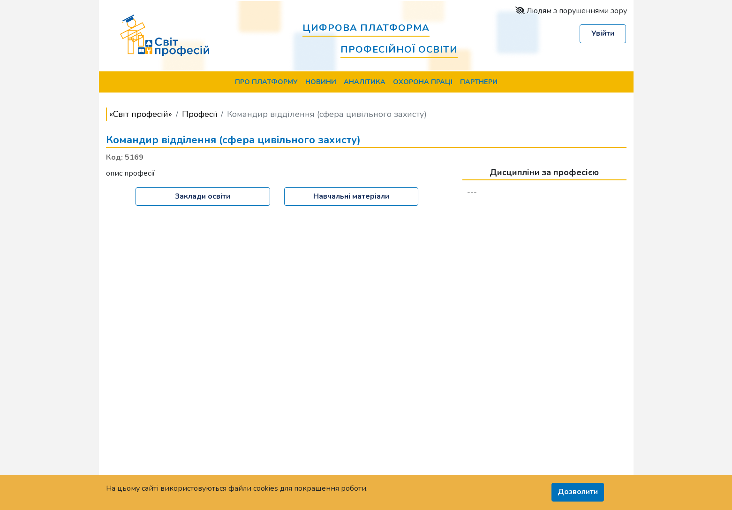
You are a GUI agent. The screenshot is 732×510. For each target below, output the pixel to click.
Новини (320, 81)
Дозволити (578, 492)
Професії (199, 114)
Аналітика (364, 81)
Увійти (602, 33)
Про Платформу (266, 81)
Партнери (479, 81)
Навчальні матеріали (351, 196)
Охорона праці (423, 81)
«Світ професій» (140, 114)
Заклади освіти (202, 196)
